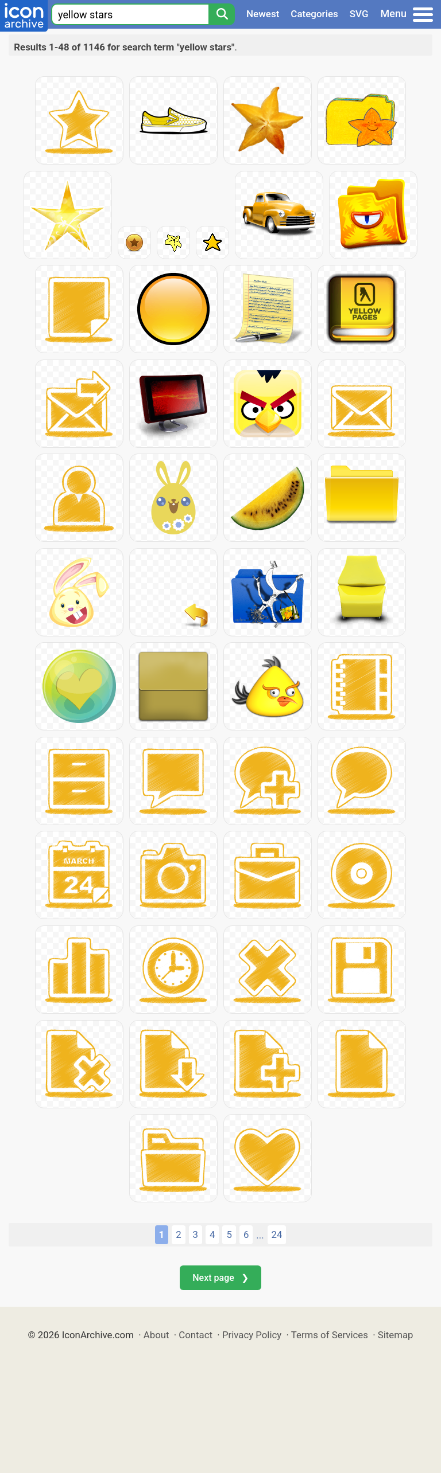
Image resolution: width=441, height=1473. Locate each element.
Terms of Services (329, 1335)
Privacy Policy (251, 1335)
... (260, 1235)
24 (277, 1234)
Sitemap (395, 1335)
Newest (262, 13)
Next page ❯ (220, 1277)
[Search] (221, 14)
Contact (195, 1335)
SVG (359, 13)
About (156, 1335)
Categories (314, 13)
